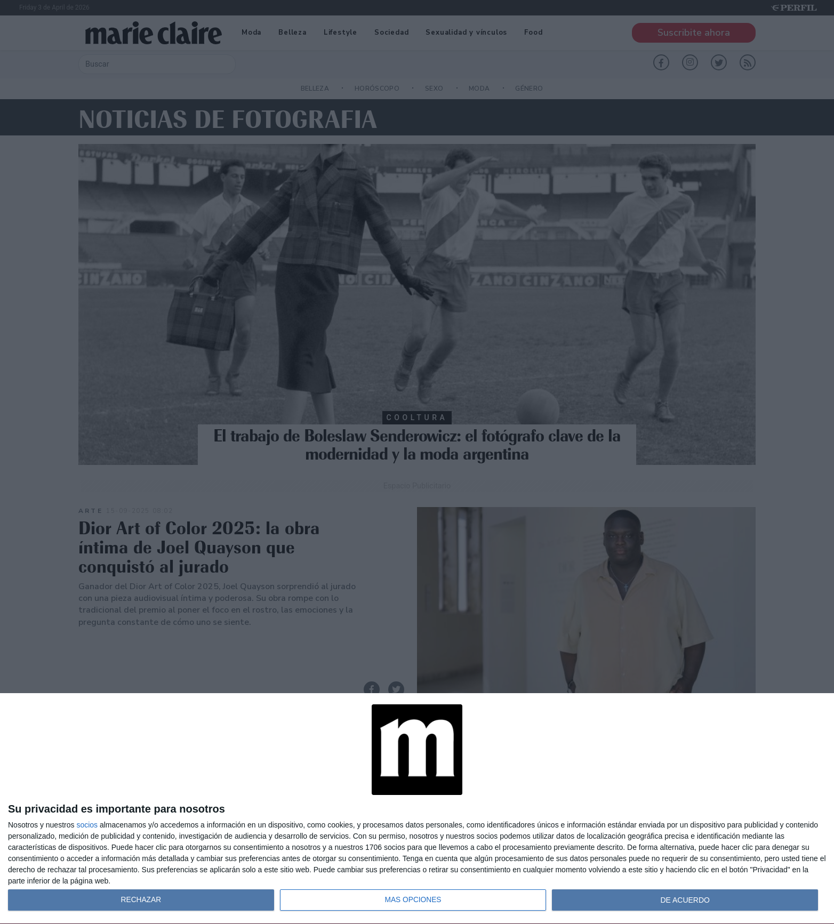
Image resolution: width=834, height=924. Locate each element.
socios (87, 825)
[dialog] (417, 809)
